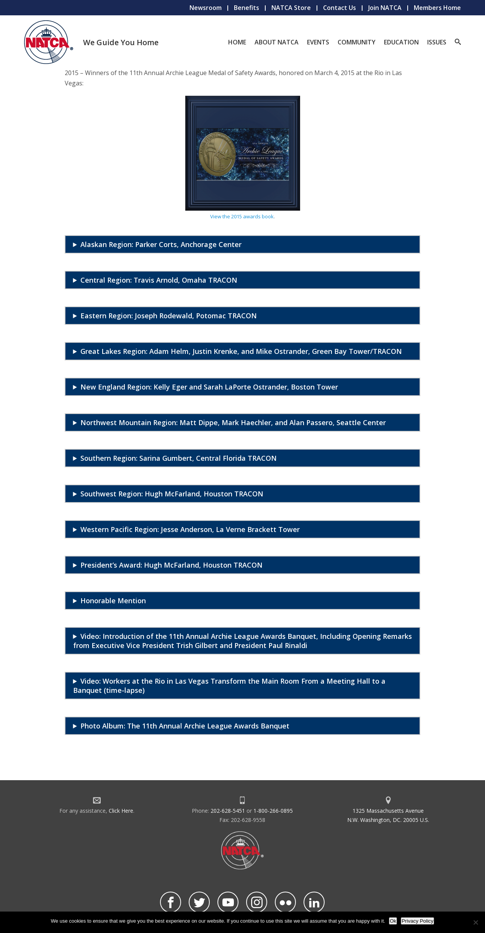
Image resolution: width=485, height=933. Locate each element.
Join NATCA (385, 7)
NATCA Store (291, 7)
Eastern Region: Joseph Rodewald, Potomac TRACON (168, 315)
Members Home (437, 7)
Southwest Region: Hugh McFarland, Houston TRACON (171, 493)
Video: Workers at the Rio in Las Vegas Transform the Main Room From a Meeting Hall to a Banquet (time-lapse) (229, 685)
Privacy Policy (417, 921)
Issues (436, 42)
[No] (475, 922)
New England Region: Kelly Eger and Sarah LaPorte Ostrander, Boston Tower (209, 386)
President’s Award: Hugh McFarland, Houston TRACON (171, 565)
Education (401, 42)
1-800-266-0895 (273, 810)
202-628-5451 (228, 810)
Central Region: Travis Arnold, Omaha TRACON (158, 280)
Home (237, 42)
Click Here (121, 810)
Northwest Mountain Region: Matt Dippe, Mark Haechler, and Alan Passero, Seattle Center (233, 422)
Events (318, 42)
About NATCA (277, 42)
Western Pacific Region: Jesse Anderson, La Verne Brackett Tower (190, 529)
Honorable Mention (113, 600)
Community (357, 42)
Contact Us (339, 7)
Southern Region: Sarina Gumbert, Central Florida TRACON (178, 458)
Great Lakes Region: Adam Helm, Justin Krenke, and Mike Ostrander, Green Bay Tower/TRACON (241, 351)
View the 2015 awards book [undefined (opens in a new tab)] (242, 216)
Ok (393, 921)
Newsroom (205, 7)
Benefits (246, 7)
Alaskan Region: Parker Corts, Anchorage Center (161, 244)
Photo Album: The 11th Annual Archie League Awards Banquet (184, 725)
